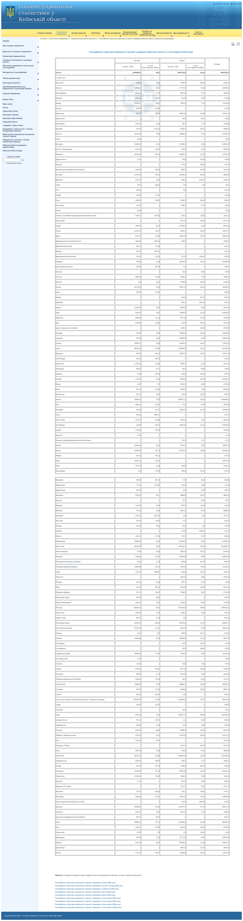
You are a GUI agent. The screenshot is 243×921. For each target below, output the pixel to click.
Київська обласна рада (12, 151)
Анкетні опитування (198, 33)
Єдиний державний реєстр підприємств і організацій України (17, 87)
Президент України (11, 115)
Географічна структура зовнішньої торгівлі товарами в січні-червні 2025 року (88, 901)
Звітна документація (11, 78)
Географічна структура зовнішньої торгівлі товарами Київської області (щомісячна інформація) (136, 38)
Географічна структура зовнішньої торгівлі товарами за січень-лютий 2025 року (89, 886)
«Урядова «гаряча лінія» (13, 125)
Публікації (95, 33)
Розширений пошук (13, 163)
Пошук (5, 107)
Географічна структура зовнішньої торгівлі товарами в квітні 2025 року (85, 892)
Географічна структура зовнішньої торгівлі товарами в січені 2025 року (85, 883)
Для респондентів (164, 33)
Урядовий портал (10, 122)
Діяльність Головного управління (17, 51)
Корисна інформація (11, 93)
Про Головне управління (13, 46)
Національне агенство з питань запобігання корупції (16, 141)
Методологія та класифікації (15, 72)
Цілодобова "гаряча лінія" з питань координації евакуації (18, 130)
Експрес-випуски (78, 33)
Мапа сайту (237, 4)
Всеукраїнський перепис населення (130, 33)
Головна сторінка (222, 4)
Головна (43, 38)
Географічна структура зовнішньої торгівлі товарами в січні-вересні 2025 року (88, 907)
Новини (6, 41)
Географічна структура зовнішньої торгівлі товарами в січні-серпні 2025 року (88, 904)
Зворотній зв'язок (10, 111)
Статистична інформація (61, 33)
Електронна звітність (12, 83)
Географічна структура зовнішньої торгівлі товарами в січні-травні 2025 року (87, 898)
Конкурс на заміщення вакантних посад (147, 33)
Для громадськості (181, 33)
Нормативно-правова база (14, 56)
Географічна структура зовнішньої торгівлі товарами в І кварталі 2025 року (87, 889)
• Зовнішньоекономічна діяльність (83, 38)
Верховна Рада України (12, 118)
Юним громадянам (113, 33)
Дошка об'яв (8, 99)
